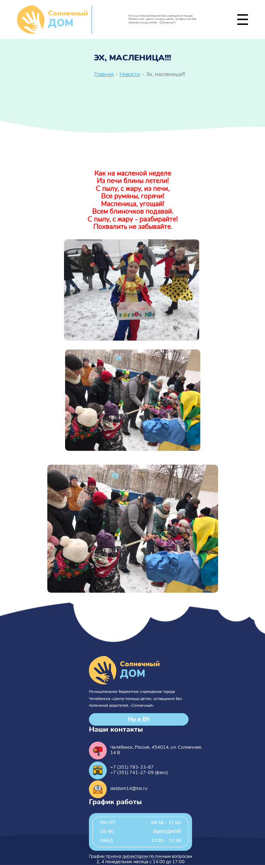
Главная (104, 74)
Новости (130, 74)
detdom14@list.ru (128, 788)
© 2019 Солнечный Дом (132, 858)
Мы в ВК (139, 719)
